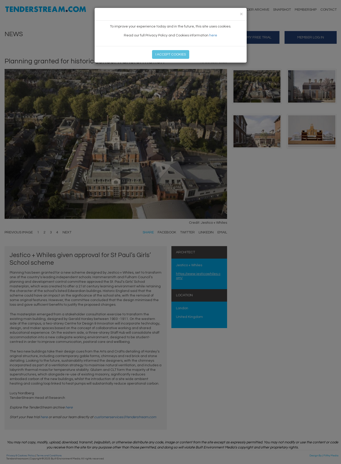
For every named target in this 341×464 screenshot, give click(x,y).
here (213, 35)
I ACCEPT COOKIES (170, 54)
